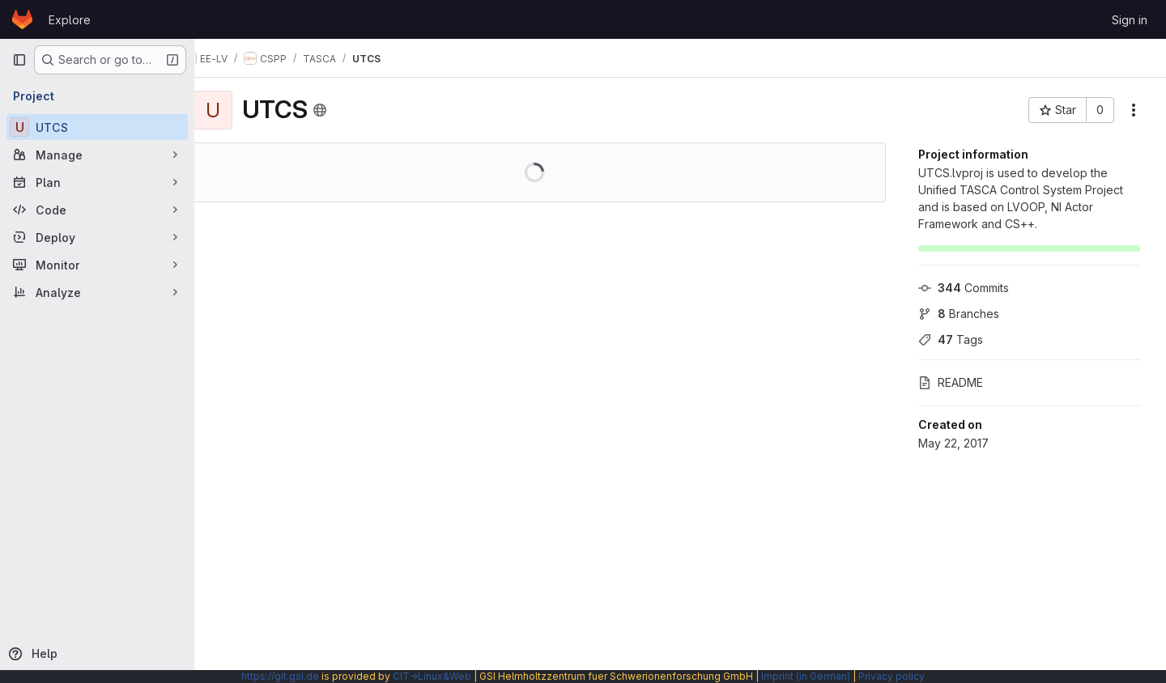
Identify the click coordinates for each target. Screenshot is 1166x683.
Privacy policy (891, 676)
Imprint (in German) (805, 676)
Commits (963, 288)
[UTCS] (97, 127)
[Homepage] (22, 19)
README (950, 382)
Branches (958, 313)
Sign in (1129, 20)
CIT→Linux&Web (432, 676)
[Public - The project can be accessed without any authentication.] (350, 110)
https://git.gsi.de (280, 676)
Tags (950, 339)
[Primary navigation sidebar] (19, 60)
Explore (70, 20)
